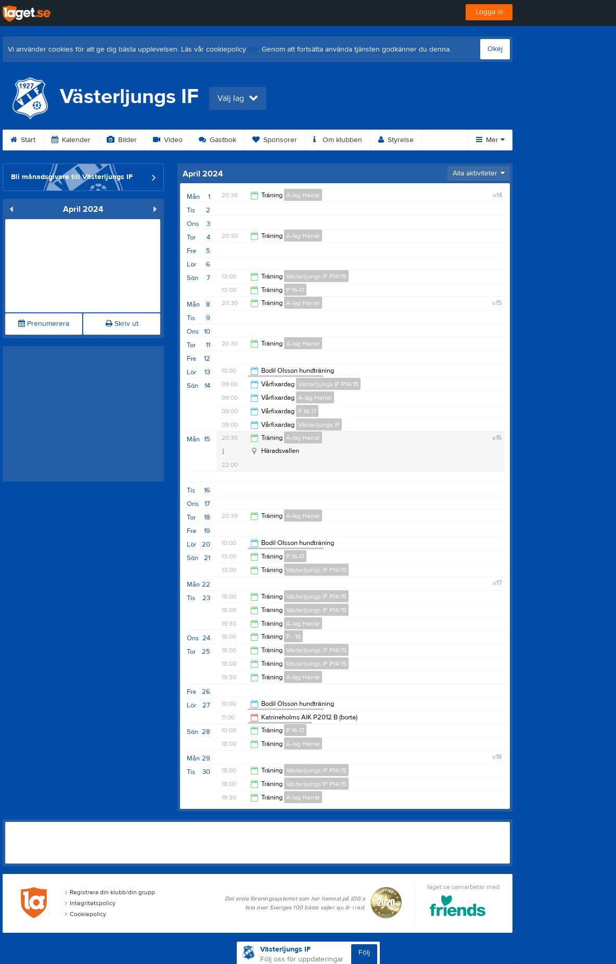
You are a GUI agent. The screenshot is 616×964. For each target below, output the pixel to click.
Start (22, 140)
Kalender (71, 140)
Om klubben (337, 140)
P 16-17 (295, 290)
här (253, 49)
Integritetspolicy (90, 903)
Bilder (122, 140)
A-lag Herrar (303, 195)
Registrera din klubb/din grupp (110, 892)
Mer (490, 140)
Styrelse (396, 140)
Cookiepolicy (85, 914)
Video (168, 140)
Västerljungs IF (319, 425)
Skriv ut (122, 323)
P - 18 (293, 636)
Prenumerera (43, 323)
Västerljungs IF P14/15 (316, 276)
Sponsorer (274, 140)
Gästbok (217, 140)
